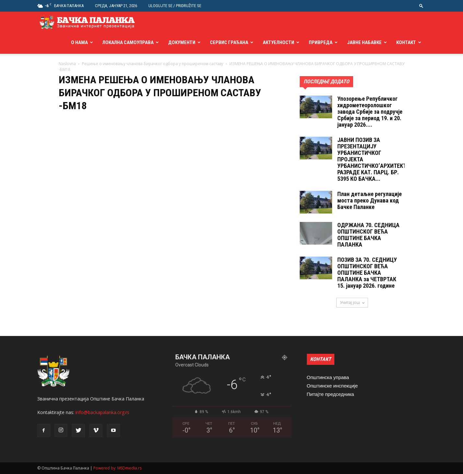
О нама (79, 42)
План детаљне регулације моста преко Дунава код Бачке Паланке (369, 200)
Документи (181, 42)
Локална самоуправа (128, 42)
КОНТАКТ (320, 359)
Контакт (406, 42)
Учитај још (352, 302)
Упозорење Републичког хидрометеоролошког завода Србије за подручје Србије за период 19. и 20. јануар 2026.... (369, 111)
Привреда (320, 42)
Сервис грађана (229, 42)
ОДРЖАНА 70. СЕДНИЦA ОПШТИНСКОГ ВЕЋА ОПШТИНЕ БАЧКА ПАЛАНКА (368, 235)
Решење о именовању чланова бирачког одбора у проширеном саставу (152, 63)
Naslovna (67, 63)
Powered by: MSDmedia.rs (117, 468)
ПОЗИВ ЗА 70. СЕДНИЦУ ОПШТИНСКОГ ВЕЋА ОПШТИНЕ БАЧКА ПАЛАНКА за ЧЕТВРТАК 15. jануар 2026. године (367, 272)
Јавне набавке (364, 42)
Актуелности (278, 42)
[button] (421, 5)
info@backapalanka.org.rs (102, 412)
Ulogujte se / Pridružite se (174, 5)
